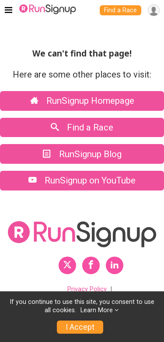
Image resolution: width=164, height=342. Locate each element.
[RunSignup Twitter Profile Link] (67, 265)
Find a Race (120, 10)
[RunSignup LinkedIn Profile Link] (114, 265)
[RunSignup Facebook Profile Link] (91, 265)
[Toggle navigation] (8, 10)
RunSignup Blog (82, 154)
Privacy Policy (87, 289)
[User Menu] (154, 10)
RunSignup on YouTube (82, 180)
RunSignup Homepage (82, 100)
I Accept (80, 327)
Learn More (96, 310)
